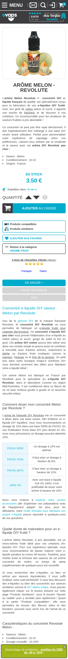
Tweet (43, 271)
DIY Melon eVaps (37, 587)
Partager (26, 271)
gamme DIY (25, 320)
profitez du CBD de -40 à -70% (43, 651)
